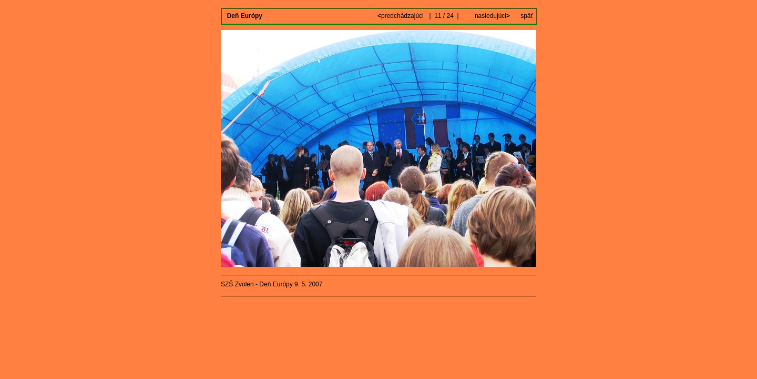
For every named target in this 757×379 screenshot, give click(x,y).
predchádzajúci (401, 15)
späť (526, 15)
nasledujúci (491, 15)
